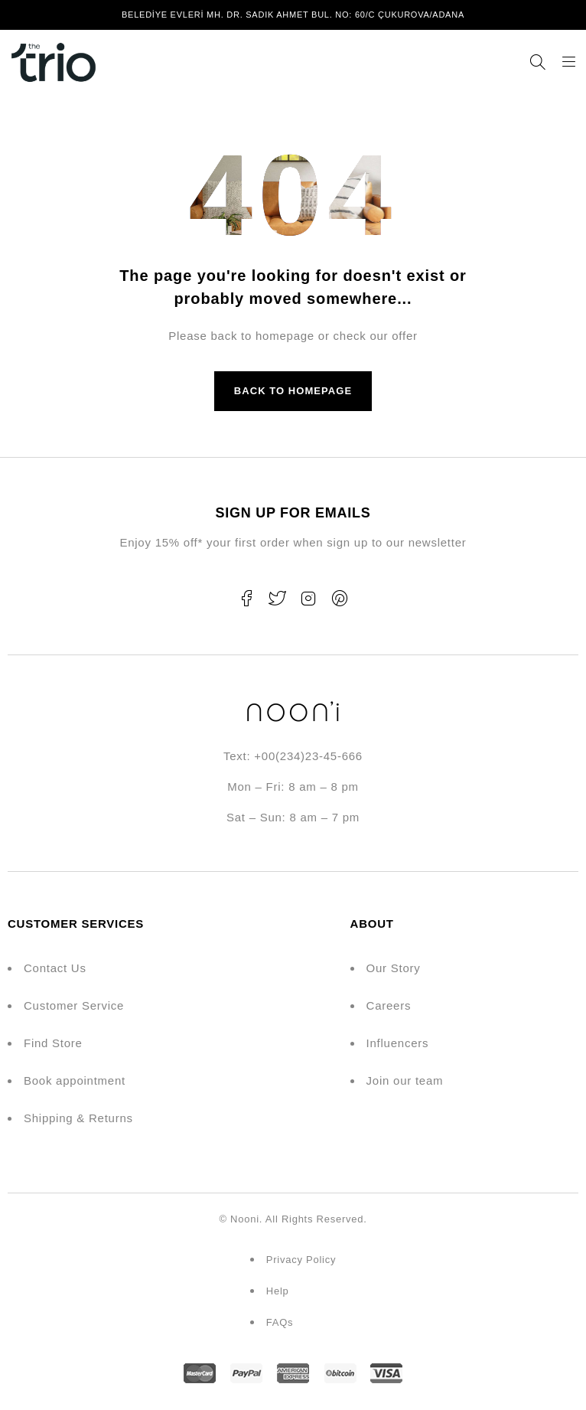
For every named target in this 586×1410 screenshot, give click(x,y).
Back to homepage (293, 391)
